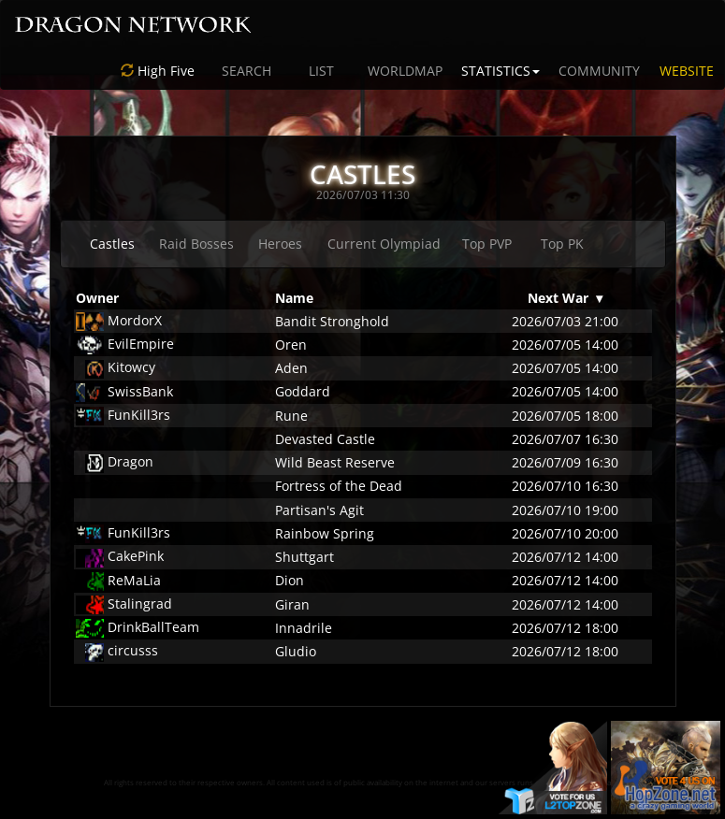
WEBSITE (687, 70)
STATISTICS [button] (500, 70)
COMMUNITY (599, 70)
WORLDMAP (405, 70)
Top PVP (487, 243)
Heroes (280, 243)
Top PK (562, 243)
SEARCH (246, 70)
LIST (321, 70)
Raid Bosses (196, 243)
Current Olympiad (384, 243)
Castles (112, 243)
